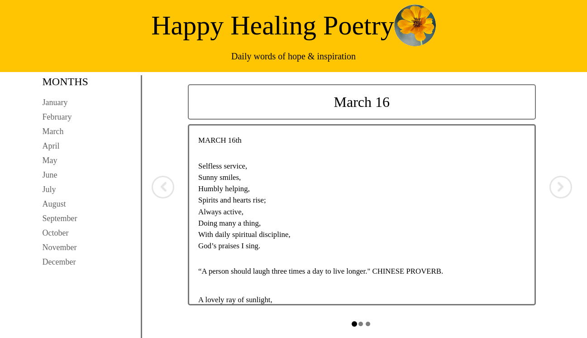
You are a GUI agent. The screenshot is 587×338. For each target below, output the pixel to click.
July (49, 189)
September (60, 218)
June (50, 174)
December (59, 261)
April (51, 145)
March (53, 131)
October (56, 232)
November (60, 247)
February (57, 116)
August (54, 203)
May (50, 160)
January (55, 102)
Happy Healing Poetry (272, 25)
